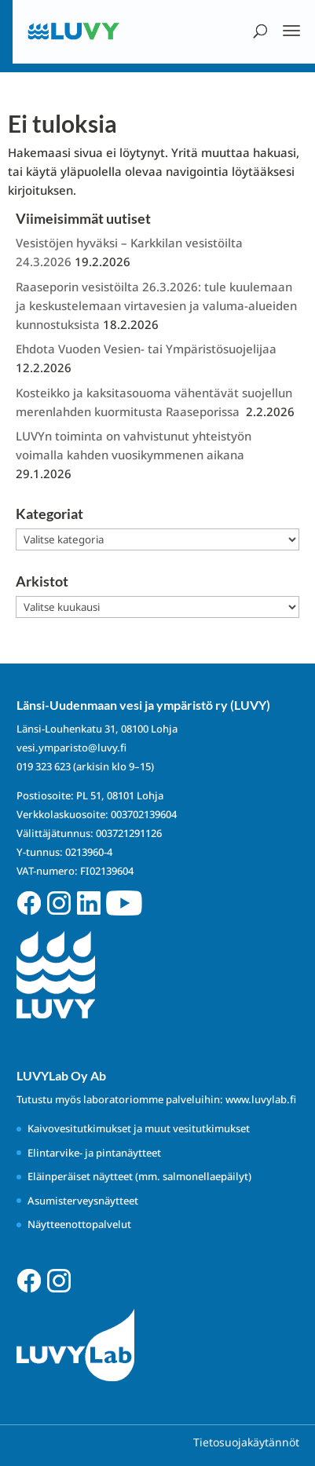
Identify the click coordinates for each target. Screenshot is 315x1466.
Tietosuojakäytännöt (246, 1442)
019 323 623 (43, 766)
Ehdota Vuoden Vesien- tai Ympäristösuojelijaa (146, 348)
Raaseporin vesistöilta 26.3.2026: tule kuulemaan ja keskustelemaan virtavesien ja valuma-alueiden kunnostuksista (156, 305)
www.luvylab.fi (260, 1099)
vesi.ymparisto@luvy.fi (71, 747)
